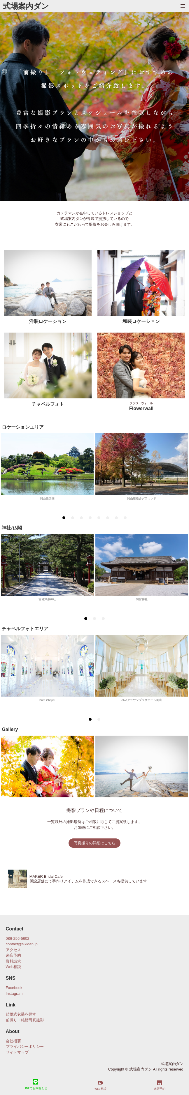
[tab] (64, 517)
